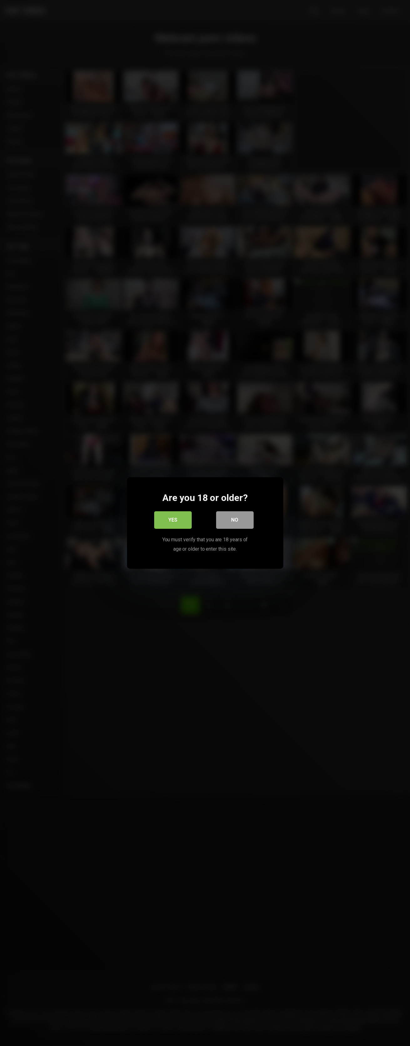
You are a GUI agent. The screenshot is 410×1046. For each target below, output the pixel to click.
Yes (172, 520)
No (234, 520)
